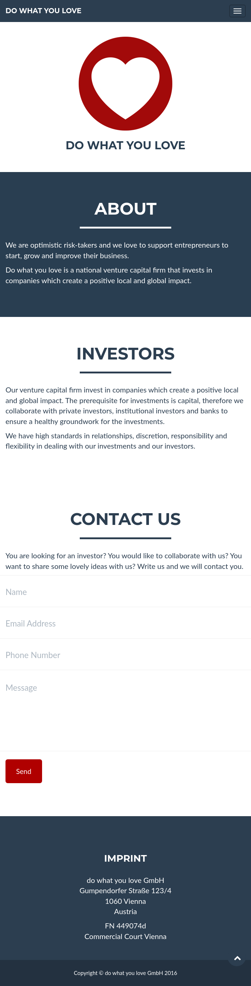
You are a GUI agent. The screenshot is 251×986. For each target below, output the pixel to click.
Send (23, 771)
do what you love (43, 11)
